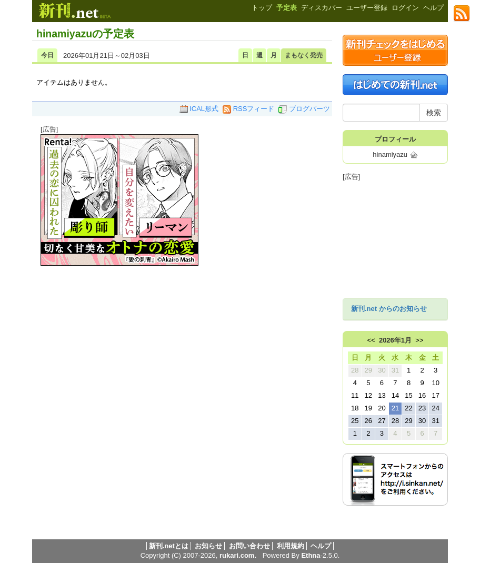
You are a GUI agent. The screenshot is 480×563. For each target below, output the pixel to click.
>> (419, 340)
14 (395, 395)
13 (381, 395)
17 (435, 395)
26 (368, 421)
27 (381, 421)
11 (354, 395)
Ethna (310, 555)
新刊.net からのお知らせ (389, 309)
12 (368, 395)
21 (395, 408)
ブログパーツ (304, 109)
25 (354, 421)
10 (435, 383)
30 (381, 370)
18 (354, 408)
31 (395, 370)
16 (422, 395)
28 (354, 370)
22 (408, 408)
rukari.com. (237, 555)
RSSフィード (248, 109)
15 (408, 395)
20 (381, 408)
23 (422, 408)
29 (368, 370)
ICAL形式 (199, 109)
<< (371, 340)
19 (368, 408)
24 (435, 408)
